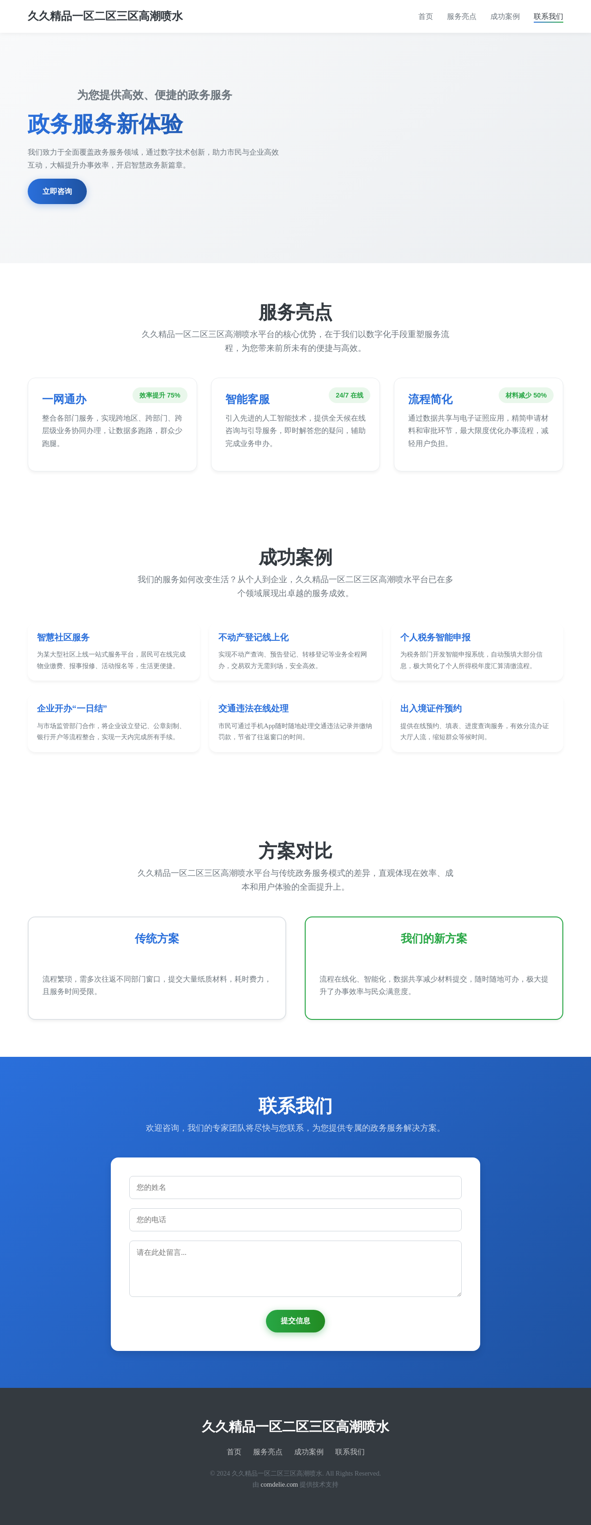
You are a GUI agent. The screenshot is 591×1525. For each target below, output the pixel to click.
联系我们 (548, 16)
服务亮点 (461, 16)
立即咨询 (57, 191)
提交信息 (295, 1321)
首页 (425, 16)
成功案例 (505, 16)
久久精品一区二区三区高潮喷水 (105, 16)
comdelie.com (279, 1484)
